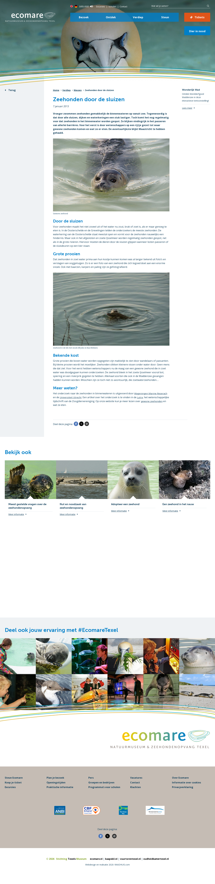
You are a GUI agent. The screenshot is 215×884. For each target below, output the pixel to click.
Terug (12, 90)
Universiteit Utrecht (71, 397)
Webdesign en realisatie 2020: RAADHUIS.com (107, 871)
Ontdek (111, 17)
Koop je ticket (13, 789)
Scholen (112, 6)
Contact (123, 6)
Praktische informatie (60, 794)
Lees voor (86, 6)
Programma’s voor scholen (104, 794)
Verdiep (138, 17)
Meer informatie (16, 514)
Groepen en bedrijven (101, 789)
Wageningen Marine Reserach (151, 393)
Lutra (140, 397)
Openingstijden (56, 789)
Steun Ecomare (14, 784)
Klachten (135, 794)
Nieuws (78, 90)
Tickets (199, 17)
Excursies (100, 6)
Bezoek (84, 17)
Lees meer (187, 108)
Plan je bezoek (55, 784)
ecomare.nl (95, 865)
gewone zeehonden (64, 405)
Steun (165, 17)
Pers (91, 784)
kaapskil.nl (110, 865)
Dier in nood (197, 31)
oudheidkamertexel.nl (157, 865)
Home (56, 90)
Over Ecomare (180, 784)
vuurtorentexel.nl (130, 865)
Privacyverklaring (182, 794)
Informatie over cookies (186, 789)
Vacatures (136, 784)
